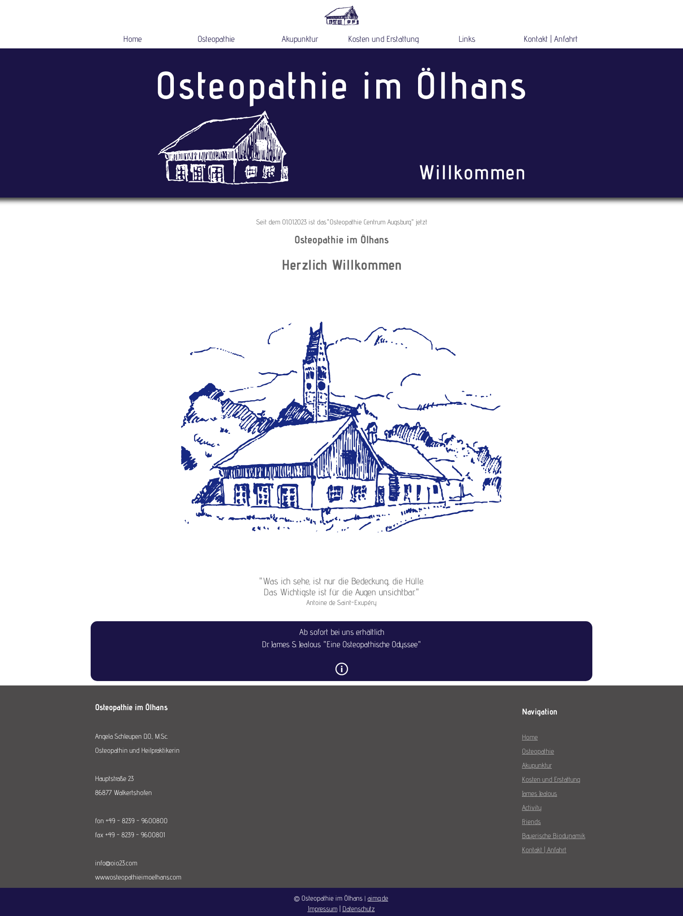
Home (132, 39)
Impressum (323, 909)
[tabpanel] (341, 246)
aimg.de (377, 898)
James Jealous (539, 793)
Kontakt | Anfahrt (551, 39)
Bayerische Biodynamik (553, 836)
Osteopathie (216, 39)
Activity (532, 807)
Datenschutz (358, 909)
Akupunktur (300, 39)
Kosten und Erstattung (383, 39)
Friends (531, 821)
